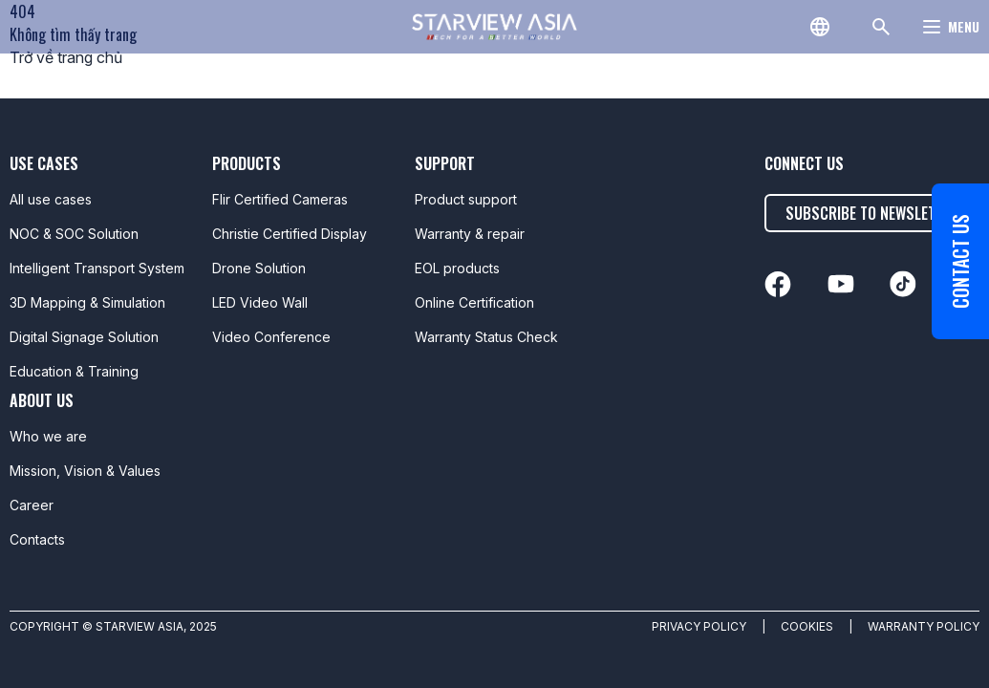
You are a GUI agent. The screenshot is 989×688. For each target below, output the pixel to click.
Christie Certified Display (289, 234)
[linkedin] (777, 284)
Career (32, 505)
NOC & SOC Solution (74, 234)
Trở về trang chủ (66, 57)
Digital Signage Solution (84, 337)
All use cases (51, 199)
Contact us (960, 261)
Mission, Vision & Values (85, 470)
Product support (466, 199)
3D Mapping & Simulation (87, 302)
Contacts (37, 539)
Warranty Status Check (486, 337)
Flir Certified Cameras (280, 199)
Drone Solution (259, 268)
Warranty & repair (470, 234)
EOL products (457, 268)
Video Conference (271, 337)
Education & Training (74, 371)
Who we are (48, 436)
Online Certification (474, 302)
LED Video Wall (260, 302)
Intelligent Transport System (97, 268)
